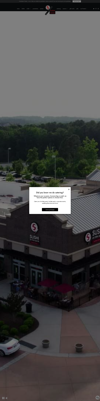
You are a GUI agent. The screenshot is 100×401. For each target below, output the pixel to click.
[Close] (69, 189)
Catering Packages (50, 209)
